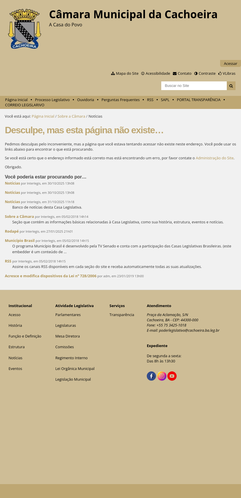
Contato (185, 73)
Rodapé (12, 231)
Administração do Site (214, 157)
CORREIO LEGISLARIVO (24, 104)
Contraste (207, 73)
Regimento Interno (71, 357)
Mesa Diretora (67, 336)
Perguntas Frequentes (120, 99)
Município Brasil (20, 240)
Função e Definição (24, 336)
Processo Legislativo (52, 99)
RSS (150, 99)
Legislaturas (65, 325)
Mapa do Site (127, 73)
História (15, 325)
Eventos (15, 368)
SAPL (165, 99)
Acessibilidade (158, 73)
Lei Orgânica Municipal (75, 368)
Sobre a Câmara (71, 116)
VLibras (229, 73)
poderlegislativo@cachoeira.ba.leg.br (189, 330)
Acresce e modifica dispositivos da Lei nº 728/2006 (51, 275)
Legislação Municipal (73, 379)
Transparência (122, 314)
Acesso (14, 314)
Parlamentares (68, 314)
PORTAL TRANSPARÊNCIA (199, 99)
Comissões (64, 346)
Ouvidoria (85, 99)
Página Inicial (16, 99)
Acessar (230, 63)
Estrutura (16, 346)
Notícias (12, 183)
